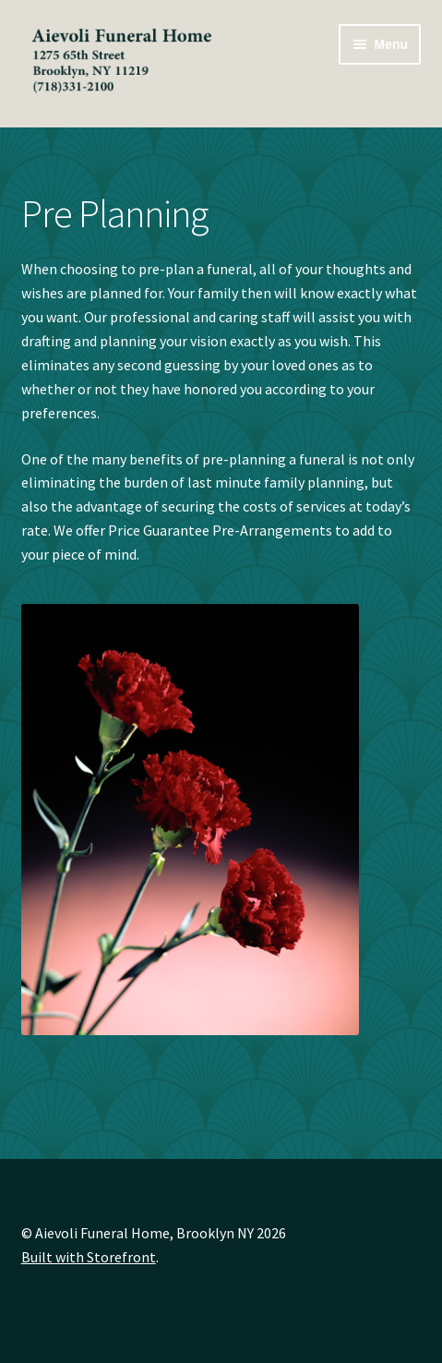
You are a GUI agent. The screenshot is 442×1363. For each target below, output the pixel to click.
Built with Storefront (88, 1257)
